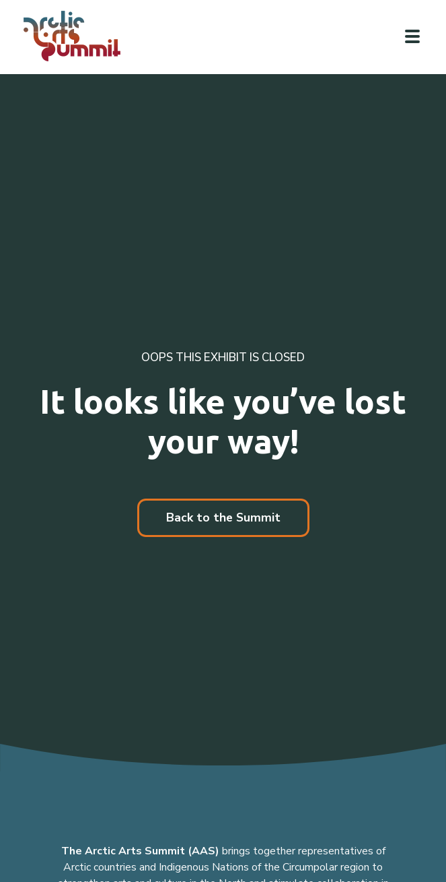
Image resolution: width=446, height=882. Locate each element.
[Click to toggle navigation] (412, 36)
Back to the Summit (223, 517)
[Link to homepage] (77, 36)
